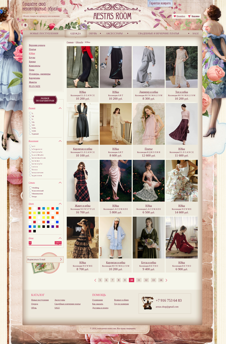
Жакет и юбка (82, 205)
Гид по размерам (121, 304)
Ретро (34, 196)
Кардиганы (34, 78)
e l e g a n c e (37, 149)
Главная (70, 42)
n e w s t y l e (37, 164)
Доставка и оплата (100, 308)
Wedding (35, 188)
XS (33, 125)
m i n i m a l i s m (38, 158)
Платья (32, 49)
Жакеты (33, 82)
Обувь (93, 33)
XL (33, 122)
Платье (149, 148)
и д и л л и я (37, 175)
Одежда (75, 33)
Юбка (82, 92)
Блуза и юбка (148, 262)
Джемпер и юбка (148, 92)
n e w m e (36, 161)
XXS (34, 131)
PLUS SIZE (34, 86)
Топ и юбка (181, 92)
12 (146, 280)
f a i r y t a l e (37, 152)
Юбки (32, 53)
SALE (196, 33)
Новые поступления (44, 33)
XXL (34, 128)
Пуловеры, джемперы (40, 74)
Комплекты (34, 65)
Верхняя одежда (37, 45)
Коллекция (83, 95)
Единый (35, 134)
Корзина (195, 16)
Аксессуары (114, 33)
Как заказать (97, 304)
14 (161, 280)
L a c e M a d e (37, 155)
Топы (31, 70)
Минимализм (37, 194)
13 (153, 280)
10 (131, 280)
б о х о (34, 169)
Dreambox (181, 16)
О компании (97, 300)
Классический (38, 191)
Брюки (32, 61)
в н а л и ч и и (37, 172)
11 (139, 280)
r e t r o (35, 167)
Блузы (32, 57)
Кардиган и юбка (82, 148)
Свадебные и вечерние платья (158, 33)
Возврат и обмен (121, 300)
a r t (33, 146)
